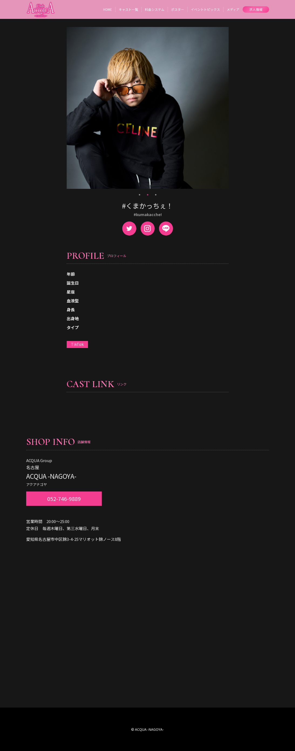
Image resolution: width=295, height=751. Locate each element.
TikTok (77, 344)
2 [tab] (147, 194)
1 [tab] (139, 194)
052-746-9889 (64, 499)
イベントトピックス (205, 9)
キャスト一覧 (128, 9)
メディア (233, 9)
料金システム (154, 9)
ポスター (177, 9)
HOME (107, 9)
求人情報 (255, 9)
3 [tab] (155, 194)
